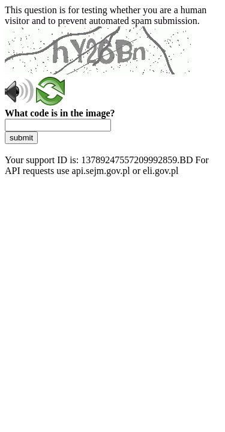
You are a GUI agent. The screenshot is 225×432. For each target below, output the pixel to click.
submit (21, 137)
